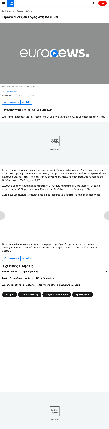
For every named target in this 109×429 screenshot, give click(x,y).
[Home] (3, 11)
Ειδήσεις (10, 11)
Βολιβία (29, 11)
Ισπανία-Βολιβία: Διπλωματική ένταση (20, 271)
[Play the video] (54, 53)
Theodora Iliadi (11, 92)
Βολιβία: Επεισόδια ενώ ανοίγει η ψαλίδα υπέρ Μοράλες (28, 278)
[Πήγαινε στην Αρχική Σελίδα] (10, 3)
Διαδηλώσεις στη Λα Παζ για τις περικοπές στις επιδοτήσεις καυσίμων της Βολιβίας (41, 285)
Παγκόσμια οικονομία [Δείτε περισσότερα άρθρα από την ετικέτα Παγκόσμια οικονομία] (57, 294)
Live (102, 3)
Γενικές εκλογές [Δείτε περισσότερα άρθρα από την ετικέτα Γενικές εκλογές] (30, 294)
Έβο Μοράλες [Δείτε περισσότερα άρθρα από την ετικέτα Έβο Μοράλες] (82, 294)
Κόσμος (20, 11)
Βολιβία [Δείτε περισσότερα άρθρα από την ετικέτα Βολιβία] (10, 294)
